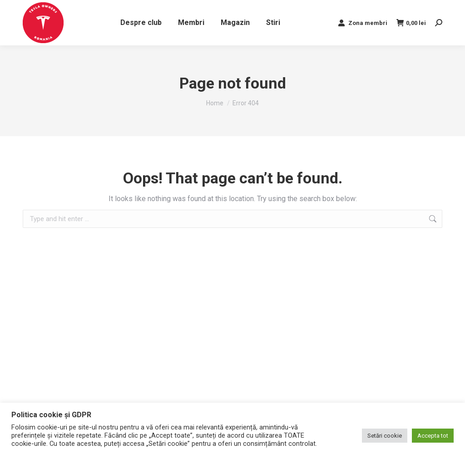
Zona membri (362, 22)
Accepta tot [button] (432, 435)
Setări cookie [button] (384, 435)
